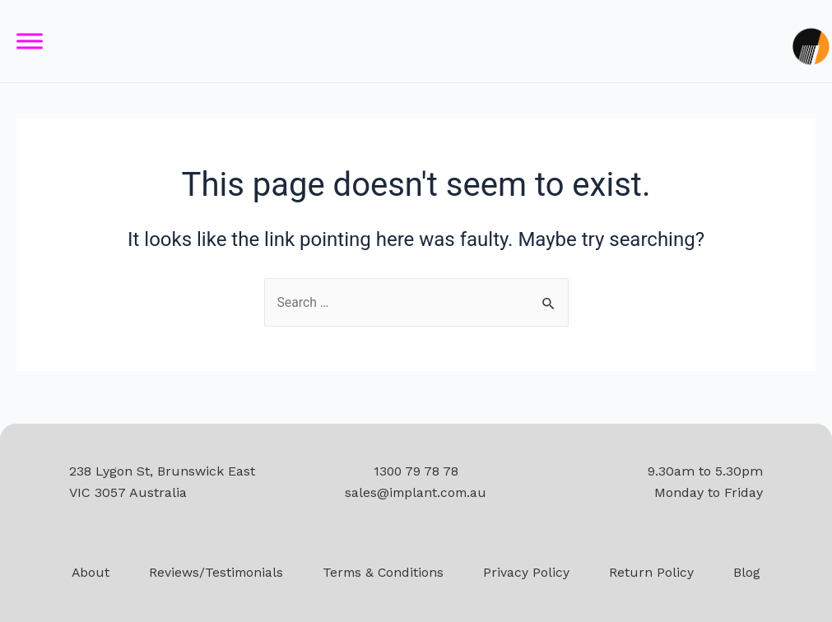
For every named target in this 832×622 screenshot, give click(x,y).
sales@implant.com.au (415, 492)
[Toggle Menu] (29, 41)
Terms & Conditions (384, 572)
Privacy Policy (529, 572)
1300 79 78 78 (416, 471)
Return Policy (653, 572)
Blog (749, 572)
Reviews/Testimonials (215, 572)
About (88, 572)
